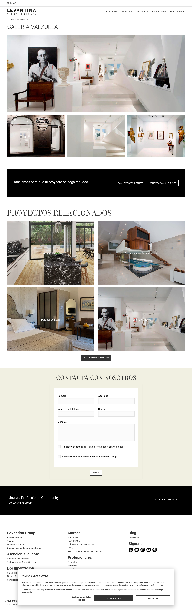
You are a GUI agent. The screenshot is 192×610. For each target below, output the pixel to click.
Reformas (72, 565)
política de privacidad (95, 446)
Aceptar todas (143, 598)
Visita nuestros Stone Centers (21, 562)
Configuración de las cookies (120, 598)
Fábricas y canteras (16, 544)
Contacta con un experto (163, 183)
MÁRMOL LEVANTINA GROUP (82, 544)
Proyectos (72, 562)
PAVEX (71, 548)
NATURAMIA (74, 541)
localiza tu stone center (130, 183)
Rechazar (163, 598)
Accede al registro (166, 499)
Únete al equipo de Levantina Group (24, 548)
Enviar (96, 472)
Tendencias (134, 537)
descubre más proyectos (96, 357)
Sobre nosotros (14, 537)
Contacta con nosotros (18, 558)
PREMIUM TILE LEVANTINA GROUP (85, 551)
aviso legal (117, 446)
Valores (11, 541)
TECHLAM (73, 537)
